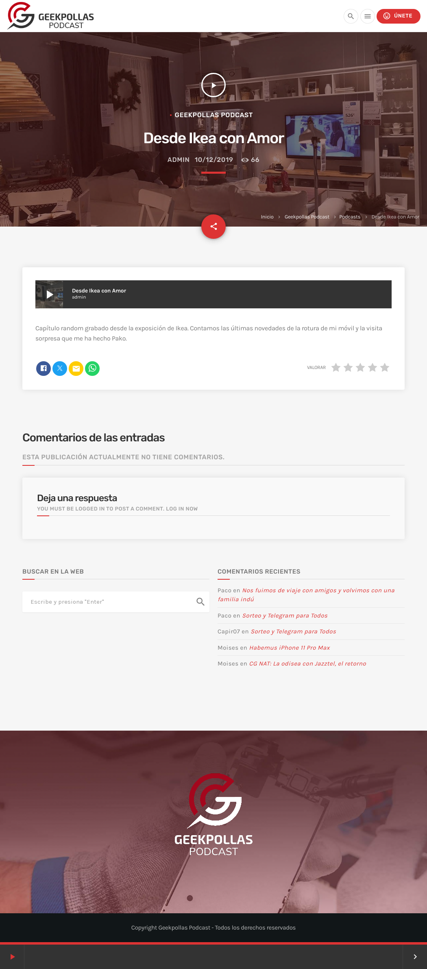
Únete (397, 16)
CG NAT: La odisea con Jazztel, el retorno (307, 663)
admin (179, 160)
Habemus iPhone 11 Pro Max (289, 647)
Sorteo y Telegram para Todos (284, 615)
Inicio (267, 217)
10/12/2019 (214, 160)
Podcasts (349, 217)
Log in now (182, 509)
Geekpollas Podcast (307, 217)
